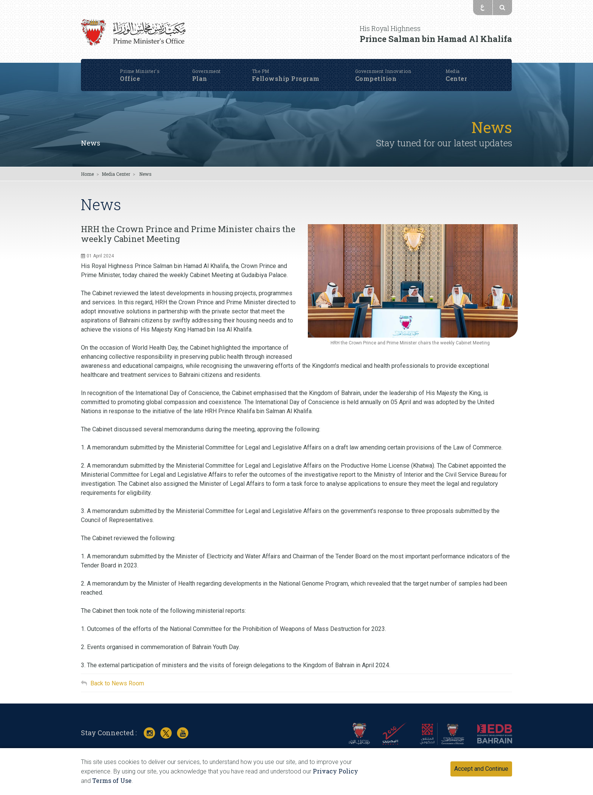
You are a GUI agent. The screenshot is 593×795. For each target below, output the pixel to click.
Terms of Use (112, 780)
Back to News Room (117, 683)
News (90, 142)
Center (459, 62)
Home (87, 174)
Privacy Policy (335, 771)
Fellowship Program (291, 62)
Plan (210, 62)
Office (143, 62)
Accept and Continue (481, 768)
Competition (387, 62)
